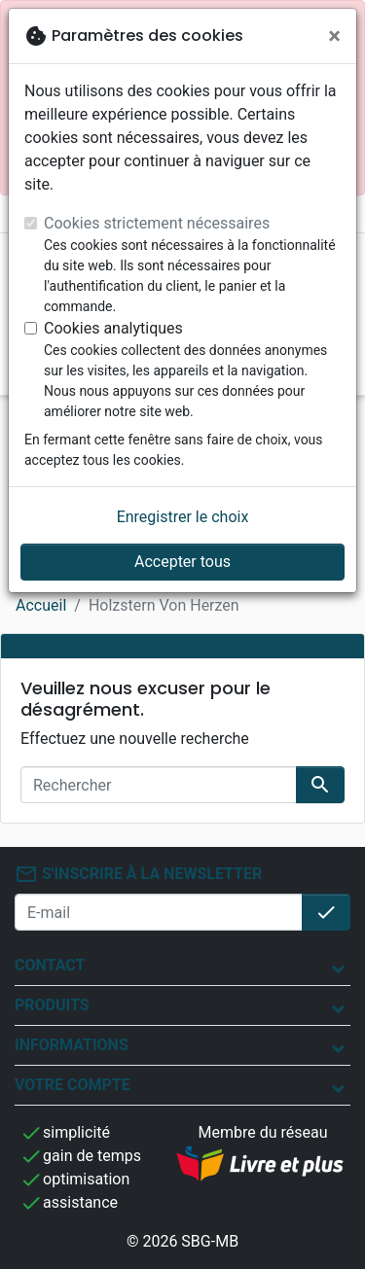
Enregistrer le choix (183, 517)
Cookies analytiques (113, 328)
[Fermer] (334, 36)
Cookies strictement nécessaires (157, 223)
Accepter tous (182, 561)
